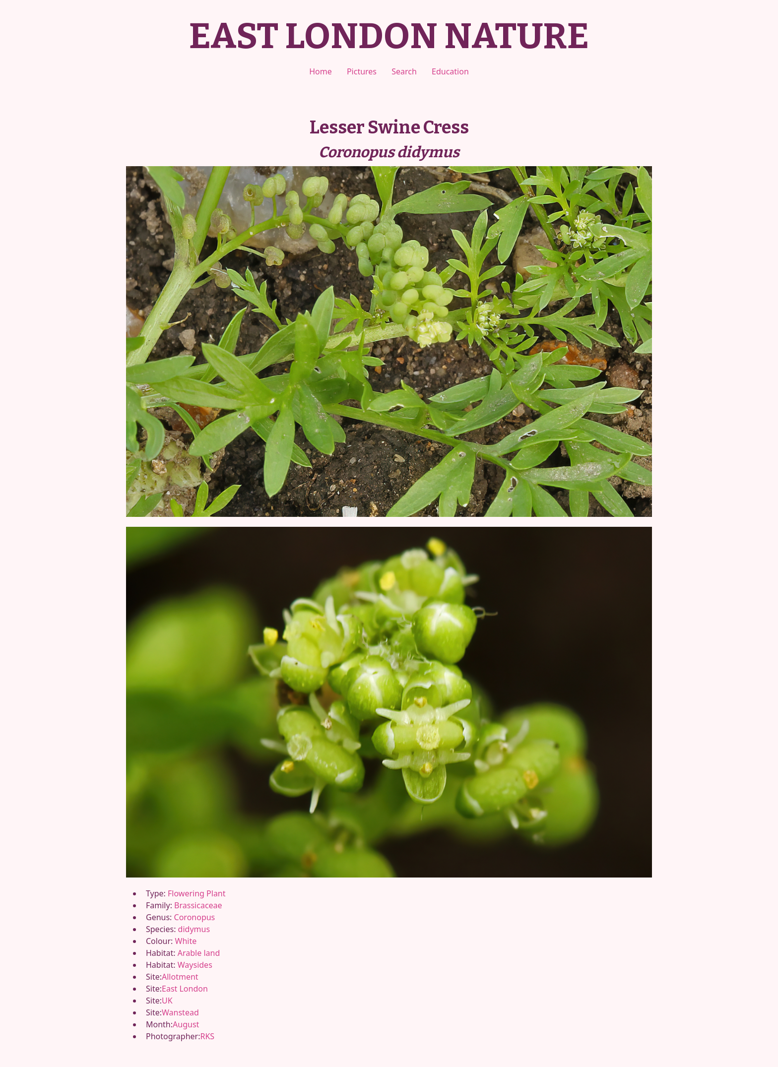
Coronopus (194, 917)
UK (167, 1000)
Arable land (199, 952)
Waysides (195, 964)
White (186, 941)
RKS (207, 1036)
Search (404, 71)
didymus (194, 929)
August (186, 1024)
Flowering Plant (196, 893)
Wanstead (180, 1012)
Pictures (362, 71)
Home (320, 71)
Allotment (180, 976)
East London (185, 988)
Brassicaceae (198, 905)
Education (450, 71)
